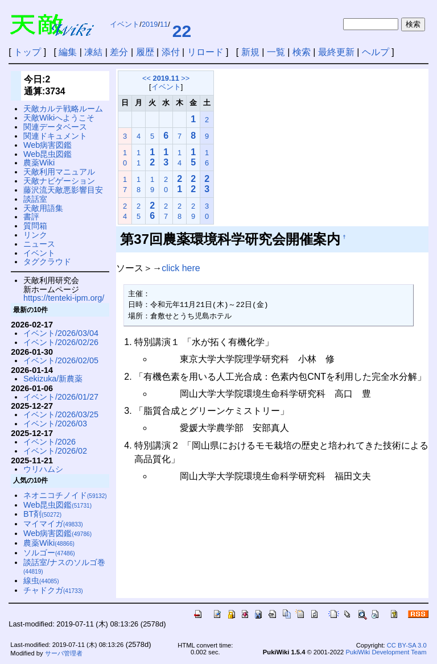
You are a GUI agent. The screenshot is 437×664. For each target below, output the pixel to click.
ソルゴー (49, 552)
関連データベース (55, 126)
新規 (250, 52)
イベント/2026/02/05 (60, 360)
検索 (301, 52)
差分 (119, 52)
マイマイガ (53, 523)
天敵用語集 (43, 208)
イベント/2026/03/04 (60, 333)
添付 (171, 52)
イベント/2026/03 (55, 423)
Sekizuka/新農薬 (53, 378)
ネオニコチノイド (65, 495)
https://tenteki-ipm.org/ (63, 297)
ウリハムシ (43, 469)
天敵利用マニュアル (59, 171)
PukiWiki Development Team (385, 652)
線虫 (41, 580)
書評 (31, 216)
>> (185, 78)
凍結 (93, 52)
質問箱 (35, 225)
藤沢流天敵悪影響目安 (63, 189)
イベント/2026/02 (55, 450)
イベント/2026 (49, 441)
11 (164, 24)
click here (181, 268)
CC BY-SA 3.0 (407, 645)
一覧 (276, 52)
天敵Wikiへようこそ (58, 117)
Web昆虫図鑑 (47, 154)
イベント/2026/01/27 (60, 396)
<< (146, 78)
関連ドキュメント (55, 135)
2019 (150, 24)
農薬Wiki (39, 162)
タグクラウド (47, 261)
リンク (35, 234)
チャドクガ (53, 590)
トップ (27, 52)
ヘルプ (375, 52)
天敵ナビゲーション (59, 180)
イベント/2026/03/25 (60, 414)
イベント (124, 24)
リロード (205, 52)
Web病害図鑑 (47, 145)
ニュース (39, 243)
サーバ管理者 (64, 653)
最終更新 (336, 52)
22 (181, 31)
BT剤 (42, 513)
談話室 (35, 199)
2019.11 (166, 78)
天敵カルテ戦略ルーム (63, 108)
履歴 (145, 52)
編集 (68, 52)
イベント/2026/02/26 (60, 342)
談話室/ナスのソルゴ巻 (64, 566)
